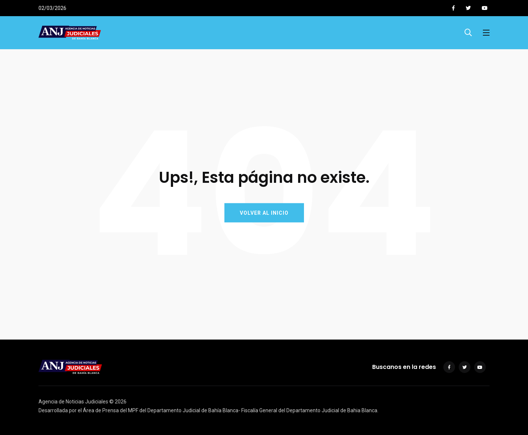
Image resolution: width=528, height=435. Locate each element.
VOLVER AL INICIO (264, 213)
